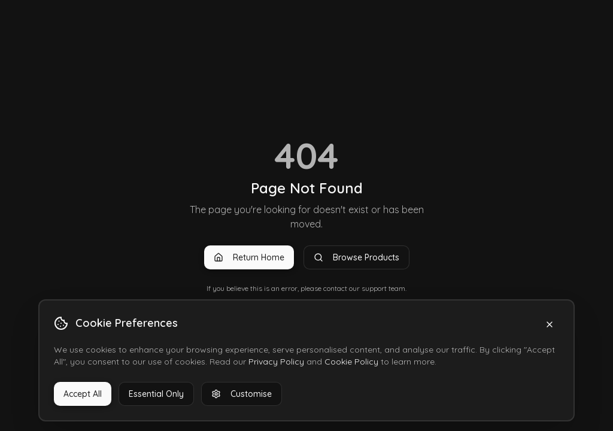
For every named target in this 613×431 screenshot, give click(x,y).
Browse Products (356, 257)
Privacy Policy (276, 361)
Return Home (249, 257)
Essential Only (156, 393)
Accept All (82, 393)
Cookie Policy (351, 361)
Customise (241, 393)
